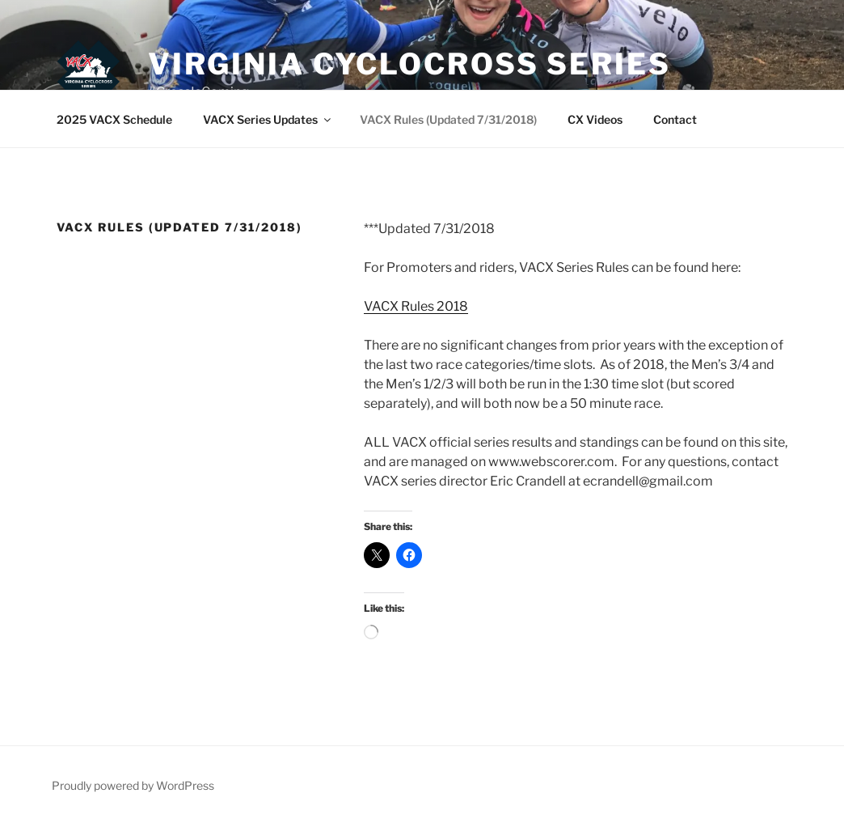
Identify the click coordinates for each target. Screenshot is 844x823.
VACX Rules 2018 (416, 306)
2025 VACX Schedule (114, 119)
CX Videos (595, 119)
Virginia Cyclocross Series (409, 64)
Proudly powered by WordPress (133, 785)
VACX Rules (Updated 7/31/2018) (448, 119)
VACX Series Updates (268, 119)
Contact (675, 119)
